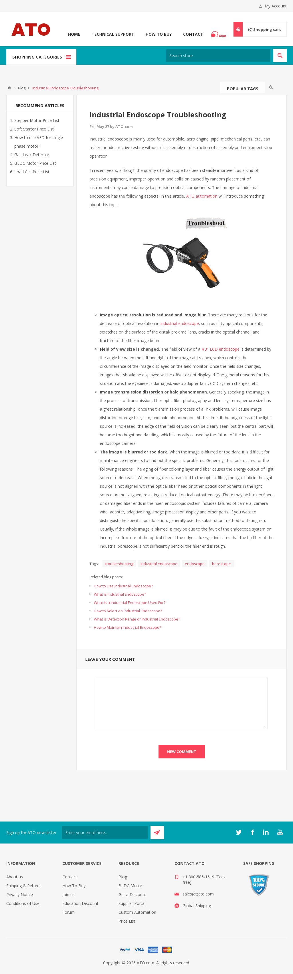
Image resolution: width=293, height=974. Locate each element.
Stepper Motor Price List (37, 120)
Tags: (94, 563)
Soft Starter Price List (34, 129)
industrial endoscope (180, 323)
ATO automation (201, 196)
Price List (126, 921)
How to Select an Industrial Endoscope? (128, 610)
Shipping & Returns (23, 885)
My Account (276, 6)
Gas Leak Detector (31, 154)
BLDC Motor (130, 885)
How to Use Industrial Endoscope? (123, 586)
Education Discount (80, 903)
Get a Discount (132, 894)
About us (14, 876)
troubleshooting (119, 563)
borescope (221, 563)
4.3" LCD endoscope (220, 349)
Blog (122, 876)
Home (74, 34)
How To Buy (159, 34)
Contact (193, 34)
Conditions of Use (22, 903)
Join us (68, 894)
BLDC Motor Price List (35, 163)
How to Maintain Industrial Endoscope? (127, 627)
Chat (219, 32)
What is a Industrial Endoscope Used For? (129, 602)
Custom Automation (137, 912)
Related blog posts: (106, 576)
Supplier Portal (131, 903)
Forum (68, 912)
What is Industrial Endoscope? (120, 594)
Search (271, 87)
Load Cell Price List (32, 171)
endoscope (195, 563)
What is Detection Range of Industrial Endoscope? (137, 619)
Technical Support (113, 34)
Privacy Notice (19, 894)
